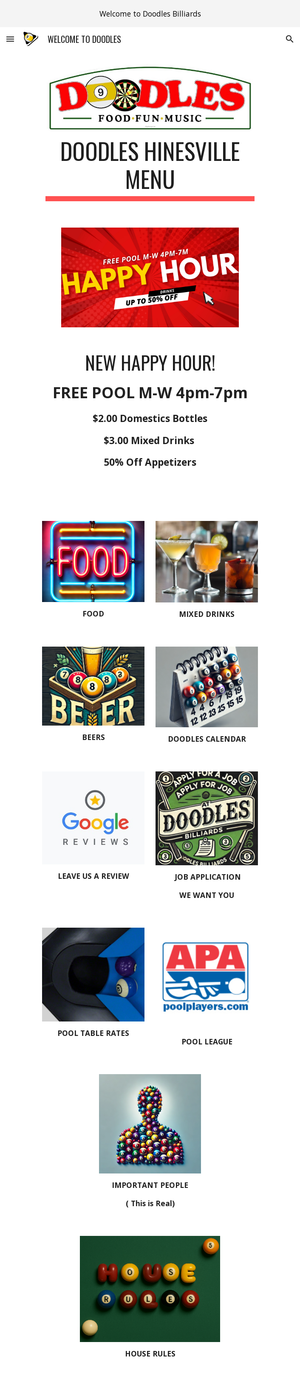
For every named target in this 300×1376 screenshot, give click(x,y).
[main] (150, 169)
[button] (10, 39)
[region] (150, 13)
